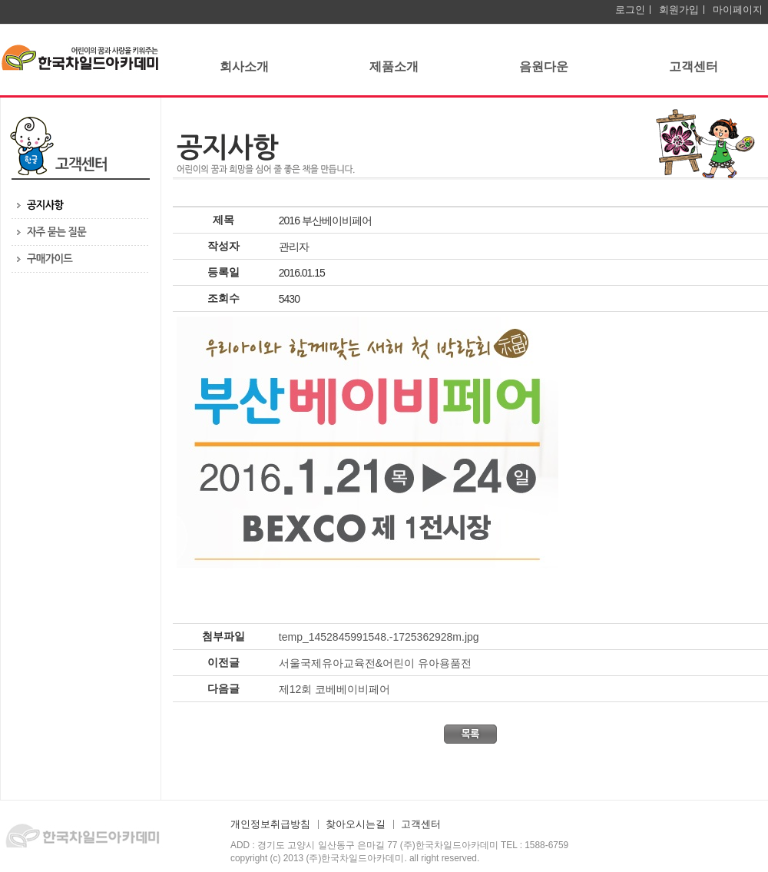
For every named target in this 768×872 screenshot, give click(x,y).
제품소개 (394, 66)
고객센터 (693, 66)
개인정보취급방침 (270, 824)
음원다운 (543, 66)
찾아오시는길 (356, 824)
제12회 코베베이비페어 (334, 689)
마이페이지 (738, 9)
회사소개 (244, 66)
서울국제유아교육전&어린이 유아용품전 (375, 663)
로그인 (630, 9)
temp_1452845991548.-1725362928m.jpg (379, 637)
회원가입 (679, 9)
